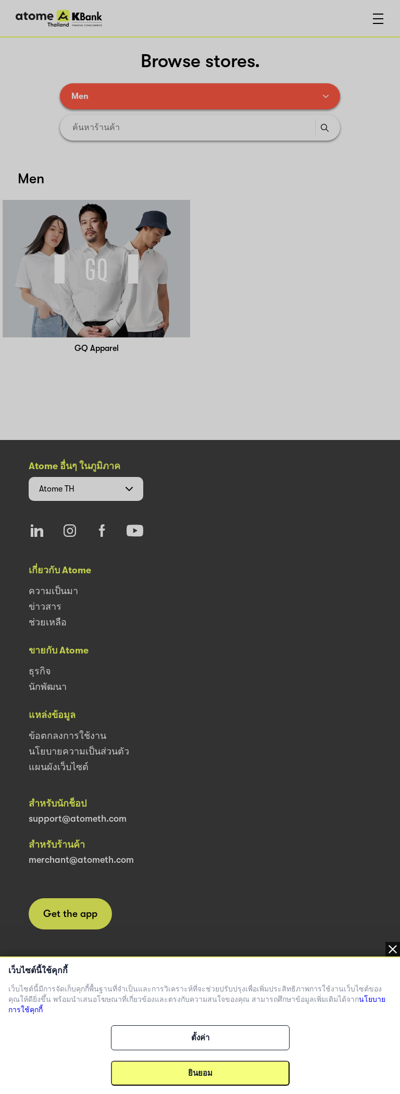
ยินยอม (200, 1073)
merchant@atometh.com (81, 859)
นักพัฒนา (48, 687)
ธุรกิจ (40, 671)
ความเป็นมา (53, 591)
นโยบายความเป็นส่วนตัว (79, 751)
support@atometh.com (78, 818)
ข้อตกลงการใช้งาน (67, 736)
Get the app (70, 914)
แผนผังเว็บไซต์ (59, 767)
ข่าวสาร (45, 606)
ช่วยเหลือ (48, 622)
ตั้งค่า (200, 1037)
